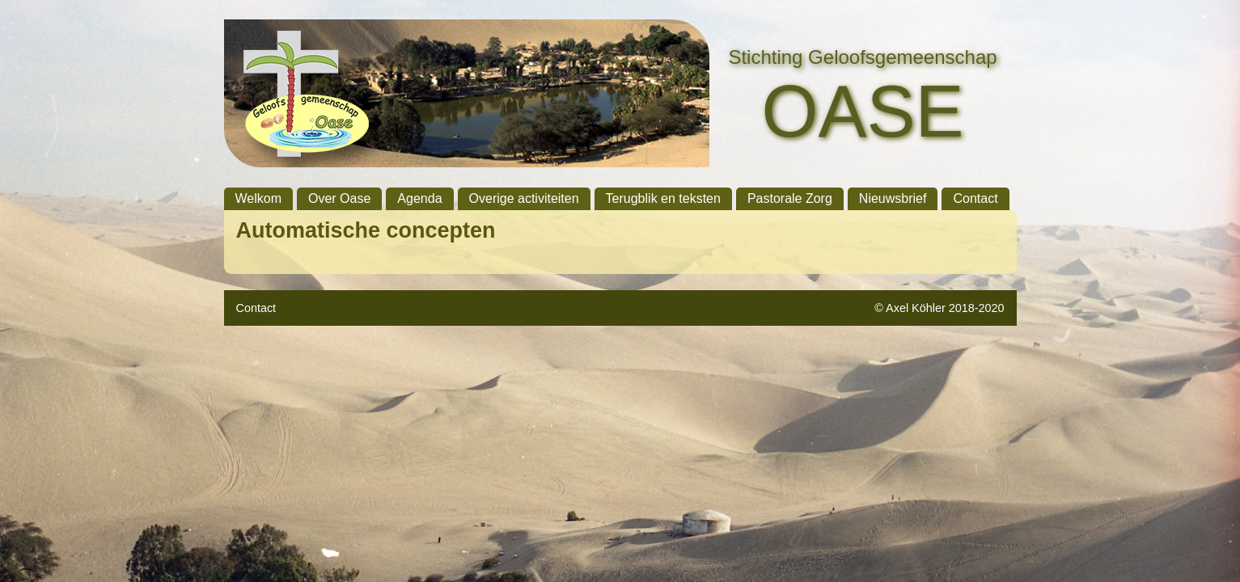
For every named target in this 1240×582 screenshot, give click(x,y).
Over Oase (339, 198)
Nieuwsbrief (893, 198)
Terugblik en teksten (663, 198)
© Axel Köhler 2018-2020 (939, 308)
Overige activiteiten (524, 198)
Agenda (419, 198)
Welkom (258, 198)
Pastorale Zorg (789, 198)
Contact (975, 198)
